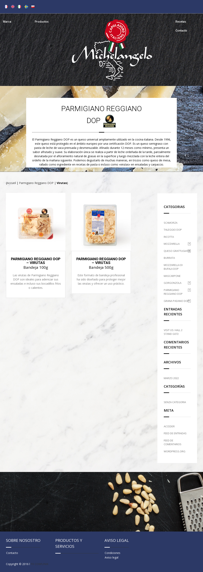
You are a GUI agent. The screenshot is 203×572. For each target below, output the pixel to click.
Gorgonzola (172, 283)
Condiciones (112, 553)
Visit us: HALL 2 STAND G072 (173, 332)
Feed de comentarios (172, 442)
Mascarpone (172, 276)
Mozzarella (172, 244)
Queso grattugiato (177, 251)
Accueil (11, 183)
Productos (42, 21)
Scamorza (170, 222)
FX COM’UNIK (39, 564)
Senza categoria (175, 402)
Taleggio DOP (173, 229)
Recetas (180, 21)
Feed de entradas (175, 433)
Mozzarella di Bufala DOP (173, 267)
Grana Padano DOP (176, 301)
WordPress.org (174, 451)
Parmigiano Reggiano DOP (36, 183)
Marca (7, 21)
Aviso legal (111, 557)
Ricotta (169, 237)
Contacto (181, 30)
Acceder (169, 426)
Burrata (169, 258)
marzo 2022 (171, 378)
